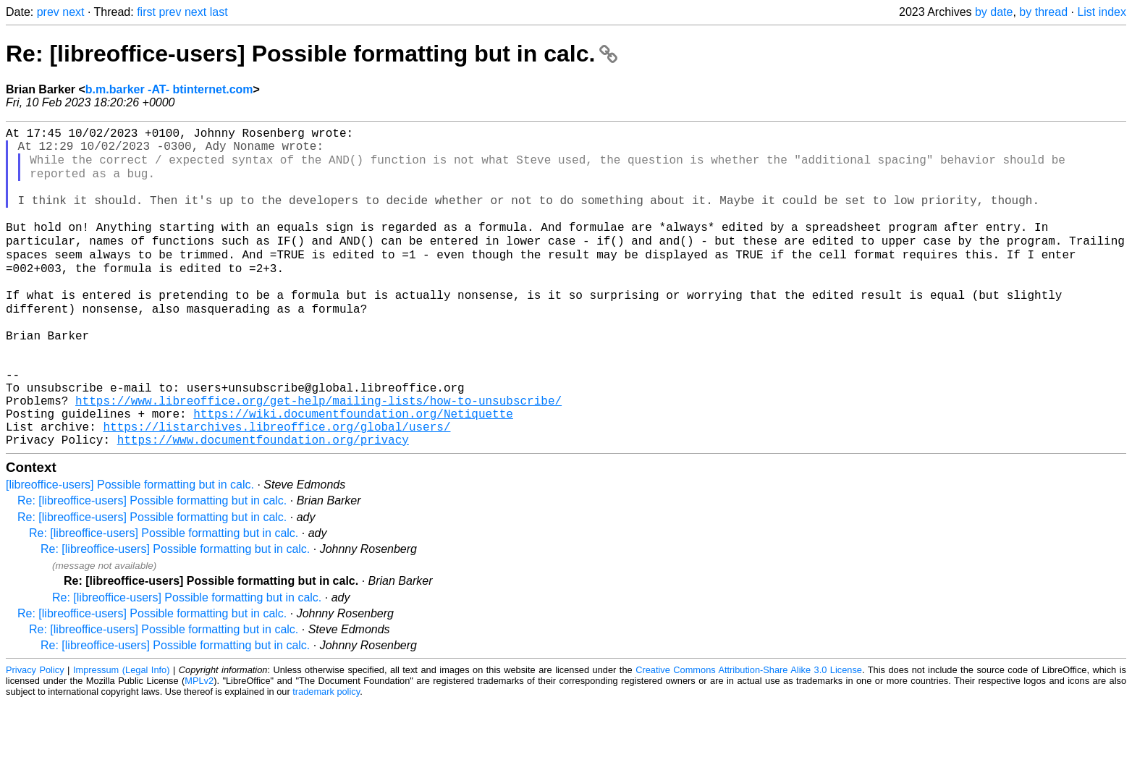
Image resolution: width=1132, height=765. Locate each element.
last (219, 12)
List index (1101, 12)
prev (48, 12)
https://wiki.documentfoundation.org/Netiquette (353, 470)
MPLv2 (199, 742)
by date (994, 12)
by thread (1043, 12)
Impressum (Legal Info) (121, 732)
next (73, 12)
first (146, 12)
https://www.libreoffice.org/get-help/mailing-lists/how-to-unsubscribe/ (318, 454)
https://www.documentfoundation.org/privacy (263, 502)
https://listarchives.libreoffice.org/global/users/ (276, 486)
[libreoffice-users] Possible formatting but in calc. (130, 547)
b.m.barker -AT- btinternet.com (169, 89)
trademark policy (326, 753)
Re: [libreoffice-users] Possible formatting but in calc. (311, 54)
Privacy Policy (35, 732)
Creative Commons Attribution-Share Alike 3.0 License (748, 732)
